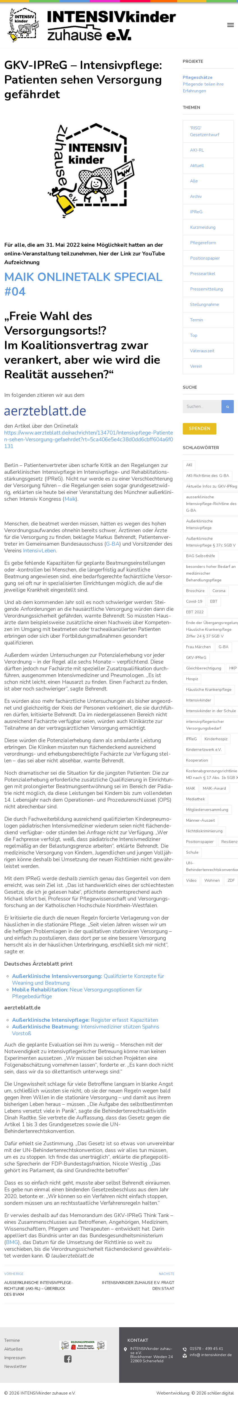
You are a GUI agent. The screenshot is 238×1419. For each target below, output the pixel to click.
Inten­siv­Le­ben (39, 550)
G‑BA (112, 544)
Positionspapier (205, 258)
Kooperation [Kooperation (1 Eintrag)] (197, 760)
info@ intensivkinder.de (211, 1355)
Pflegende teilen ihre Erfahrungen (203, 84)
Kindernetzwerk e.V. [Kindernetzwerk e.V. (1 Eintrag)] (204, 749)
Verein (196, 366)
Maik (70, 499)
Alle (194, 181)
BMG (12, 1242)
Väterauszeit (202, 351)
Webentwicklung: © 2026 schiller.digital (195, 1393)
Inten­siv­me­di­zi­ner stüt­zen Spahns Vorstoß (85, 1030)
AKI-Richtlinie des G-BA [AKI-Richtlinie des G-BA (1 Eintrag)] (207, 475)
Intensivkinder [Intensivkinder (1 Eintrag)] (198, 700)
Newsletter (15, 1366)
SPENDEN (199, 428)
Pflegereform (203, 243)
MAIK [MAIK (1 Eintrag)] (190, 788)
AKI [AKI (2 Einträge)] (189, 465)
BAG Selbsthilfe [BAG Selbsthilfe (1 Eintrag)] (200, 556)
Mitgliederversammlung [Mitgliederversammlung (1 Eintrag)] (207, 809)
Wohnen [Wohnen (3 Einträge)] (212, 880)
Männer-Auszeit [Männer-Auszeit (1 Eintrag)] (200, 820)
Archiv (196, 196)
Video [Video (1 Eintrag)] (191, 880)
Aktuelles (13, 1349)
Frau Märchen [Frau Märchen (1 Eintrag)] (198, 647)
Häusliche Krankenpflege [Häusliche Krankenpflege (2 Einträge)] (209, 689)
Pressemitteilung (206, 289)
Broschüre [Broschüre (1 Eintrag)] (195, 590)
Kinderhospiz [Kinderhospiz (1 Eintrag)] (216, 739)
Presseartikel (202, 274)
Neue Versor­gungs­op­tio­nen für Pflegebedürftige (77, 993)
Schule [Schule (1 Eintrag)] (192, 852)
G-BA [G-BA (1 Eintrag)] (223, 647)
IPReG (196, 212)
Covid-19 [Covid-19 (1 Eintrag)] (194, 601)
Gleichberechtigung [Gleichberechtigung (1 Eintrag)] (203, 668)
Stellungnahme (204, 304)
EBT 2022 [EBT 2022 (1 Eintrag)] (195, 612)
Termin (196, 320)
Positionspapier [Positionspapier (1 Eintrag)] (200, 841)
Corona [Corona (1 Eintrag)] (219, 590)
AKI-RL (197, 150)
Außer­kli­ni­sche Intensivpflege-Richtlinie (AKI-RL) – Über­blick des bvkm (38, 1288)
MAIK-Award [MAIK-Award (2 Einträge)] (214, 788)
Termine (12, 1340)
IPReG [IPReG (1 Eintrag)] (191, 739)
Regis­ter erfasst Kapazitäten (85, 1020)
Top (193, 335)
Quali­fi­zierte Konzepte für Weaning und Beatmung (88, 980)
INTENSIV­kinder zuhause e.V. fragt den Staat (138, 1285)
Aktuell (197, 165)
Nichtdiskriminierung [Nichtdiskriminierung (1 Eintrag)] (204, 831)
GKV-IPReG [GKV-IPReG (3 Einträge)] (196, 657)
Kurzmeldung (203, 227)
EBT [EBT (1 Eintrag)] (214, 601)
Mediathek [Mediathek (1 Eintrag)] (195, 799)
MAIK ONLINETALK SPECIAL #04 (83, 284)
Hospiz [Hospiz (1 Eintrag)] (192, 679)
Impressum (15, 1358)
